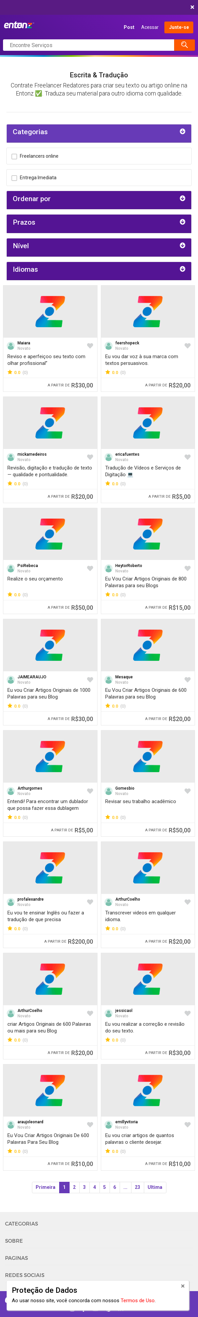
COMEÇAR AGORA (97, 7)
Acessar (150, 27)
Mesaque (124, 677)
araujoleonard (30, 1122)
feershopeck (127, 343)
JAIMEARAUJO (31, 677)
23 (137, 1187)
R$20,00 (168, 385)
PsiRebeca (27, 565)
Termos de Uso (138, 1300)
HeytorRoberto (128, 565)
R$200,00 (68, 941)
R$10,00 (70, 1163)
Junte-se (179, 27)
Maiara (23, 343)
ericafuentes (127, 454)
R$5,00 (170, 496)
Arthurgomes (29, 788)
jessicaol (123, 1010)
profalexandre (30, 899)
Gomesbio (124, 788)
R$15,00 (168, 607)
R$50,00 (70, 607)
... (125, 1187)
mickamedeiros (32, 454)
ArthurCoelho (127, 899)
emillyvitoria (126, 1122)
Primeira (45, 1187)
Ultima (155, 1187)
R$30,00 (70, 385)
